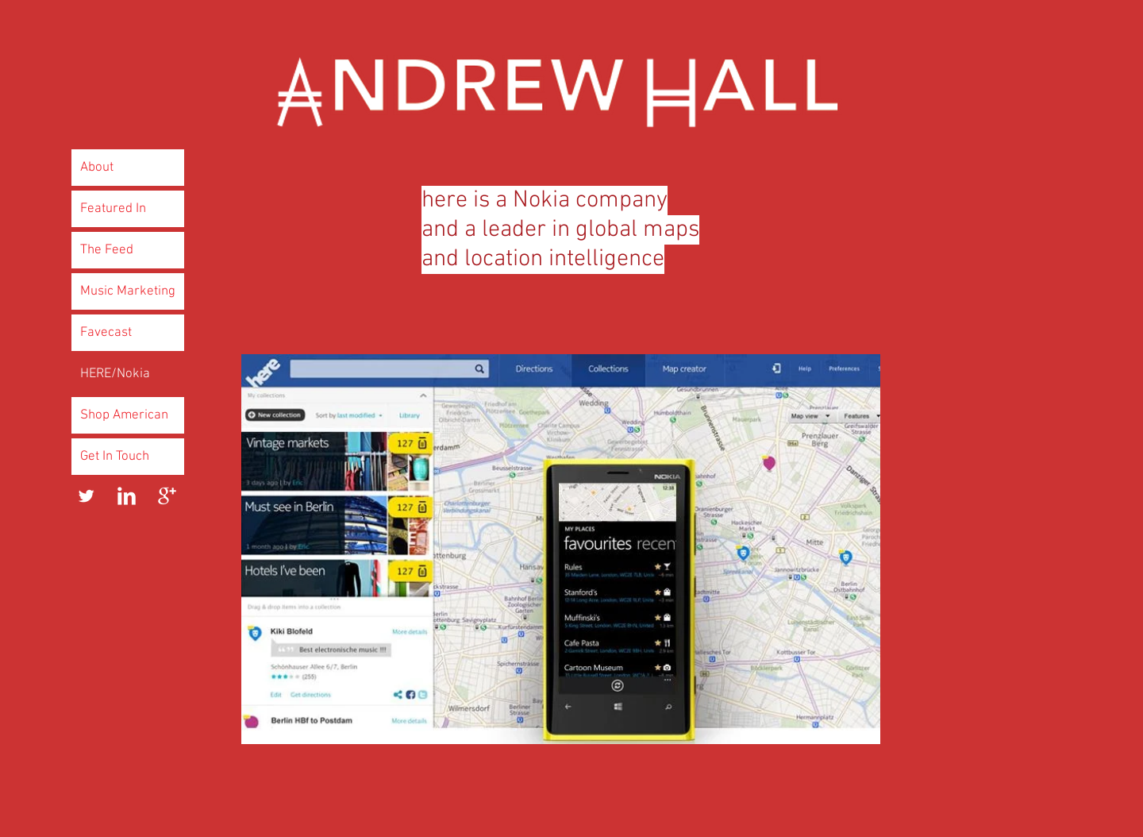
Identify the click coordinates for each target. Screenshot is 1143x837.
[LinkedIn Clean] (126, 496)
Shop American (124, 415)
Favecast (106, 333)
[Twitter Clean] (86, 496)
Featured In (113, 209)
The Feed (106, 250)
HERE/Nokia (115, 374)
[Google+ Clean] (167, 496)
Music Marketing (127, 291)
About (97, 168)
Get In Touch (114, 457)
